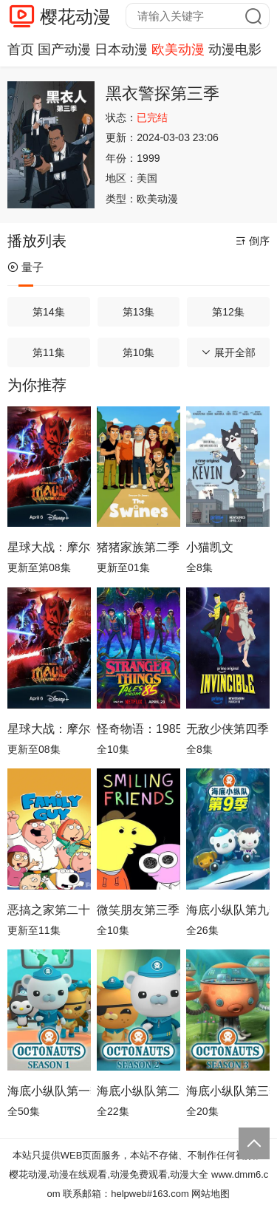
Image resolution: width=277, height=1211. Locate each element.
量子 (25, 267)
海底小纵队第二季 (138, 1091)
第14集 (49, 312)
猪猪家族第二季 (138, 547)
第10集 (139, 352)
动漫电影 (234, 49)
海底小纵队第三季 (228, 1091)
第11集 (49, 352)
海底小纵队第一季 (49, 1091)
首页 (20, 49)
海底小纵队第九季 (228, 910)
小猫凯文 (209, 547)
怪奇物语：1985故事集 (138, 729)
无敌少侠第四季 (227, 729)
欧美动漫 (178, 49)
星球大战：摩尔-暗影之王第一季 (49, 729)
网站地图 (210, 1193)
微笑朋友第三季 (138, 910)
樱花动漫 (75, 17)
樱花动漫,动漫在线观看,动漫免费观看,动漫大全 (109, 1174)
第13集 (139, 312)
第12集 (228, 312)
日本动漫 (121, 49)
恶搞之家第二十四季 (49, 910)
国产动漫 (64, 49)
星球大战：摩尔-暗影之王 (49, 547)
